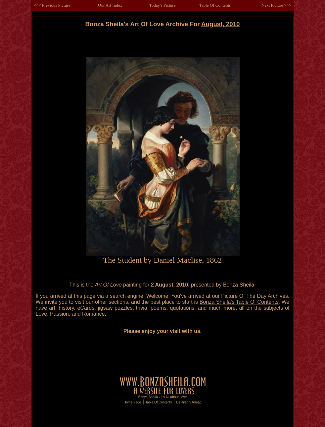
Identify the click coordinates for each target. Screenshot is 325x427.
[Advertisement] (162, 42)
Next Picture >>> (276, 5)
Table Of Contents (215, 5)
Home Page (132, 402)
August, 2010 (220, 24)
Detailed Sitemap (188, 402)
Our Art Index (110, 5)
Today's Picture (162, 5)
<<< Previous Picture (52, 5)
